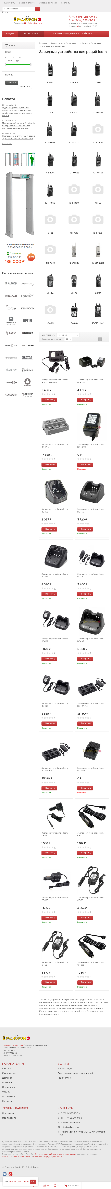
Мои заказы (8, 1113)
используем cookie (18, 1181)
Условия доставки (48, 3)
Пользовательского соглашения (16, 1157)
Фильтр (11, 45)
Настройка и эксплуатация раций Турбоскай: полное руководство (18, 137)
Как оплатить (9, 1073)
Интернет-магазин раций (14, 1045)
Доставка (7, 1078)
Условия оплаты (27, 3)
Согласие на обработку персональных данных (55, 1154)
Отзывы (6, 1092)
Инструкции (8, 1087)
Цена (18, 52)
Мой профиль (9, 1118)
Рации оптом (64, 1078)
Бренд (18, 75)
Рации (10, 34)
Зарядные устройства (77, 43)
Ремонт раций (65, 1069)
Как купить (9, 3)
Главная (43, 43)
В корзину (48, 399)
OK (33, 1181)
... (105, 34)
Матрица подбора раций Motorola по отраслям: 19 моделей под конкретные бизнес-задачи (18, 125)
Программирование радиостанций (75, 1073)
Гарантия (7, 1082)
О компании (8, 1096)
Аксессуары (30, 34)
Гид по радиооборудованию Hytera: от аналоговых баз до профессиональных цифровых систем (17, 112)
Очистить (25, 87)
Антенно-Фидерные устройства (72, 34)
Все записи (7, 144)
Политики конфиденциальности (47, 1157)
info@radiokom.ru (34, 23)
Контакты (65, 3)
